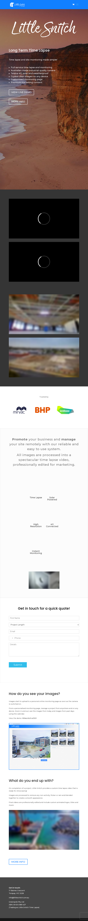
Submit (18, 664)
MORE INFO (18, 101)
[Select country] (11, 638)
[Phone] (44, 638)
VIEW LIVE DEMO (21, 92)
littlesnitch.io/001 (29, 718)
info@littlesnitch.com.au (19, 898)
